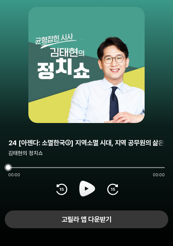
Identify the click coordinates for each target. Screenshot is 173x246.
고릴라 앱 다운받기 (86, 219)
